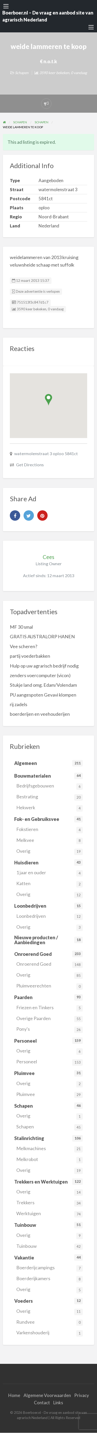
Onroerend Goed (49, 964)
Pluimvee (49, 1094)
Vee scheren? (23, 646)
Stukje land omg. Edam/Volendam (43, 685)
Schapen (21, 72)
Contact (42, 1402)
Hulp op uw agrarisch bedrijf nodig (44, 666)
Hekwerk (49, 808)
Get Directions (30, 464)
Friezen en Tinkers (49, 1008)
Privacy (81, 1395)
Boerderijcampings (49, 1268)
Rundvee (49, 1322)
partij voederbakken (30, 656)
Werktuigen (49, 1213)
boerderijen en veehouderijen (40, 714)
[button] (48, 400)
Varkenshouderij (49, 1333)
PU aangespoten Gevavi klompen (43, 695)
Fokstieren (49, 829)
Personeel (49, 1062)
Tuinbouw (49, 1246)
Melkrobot (49, 1159)
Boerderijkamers (49, 1279)
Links (58, 1402)
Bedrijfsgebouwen (49, 786)
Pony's (49, 1029)
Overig (49, 851)
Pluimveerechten (49, 986)
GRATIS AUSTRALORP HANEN (42, 636)
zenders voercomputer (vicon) (40, 675)
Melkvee (49, 840)
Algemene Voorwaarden (47, 1395)
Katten (49, 883)
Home (14, 1395)
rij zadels (18, 704)
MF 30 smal (21, 627)
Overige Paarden (49, 1018)
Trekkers (49, 1203)
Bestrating (49, 797)
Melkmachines (49, 1148)
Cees (48, 557)
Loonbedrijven (49, 916)
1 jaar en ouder (49, 873)
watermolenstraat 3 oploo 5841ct (46, 453)
